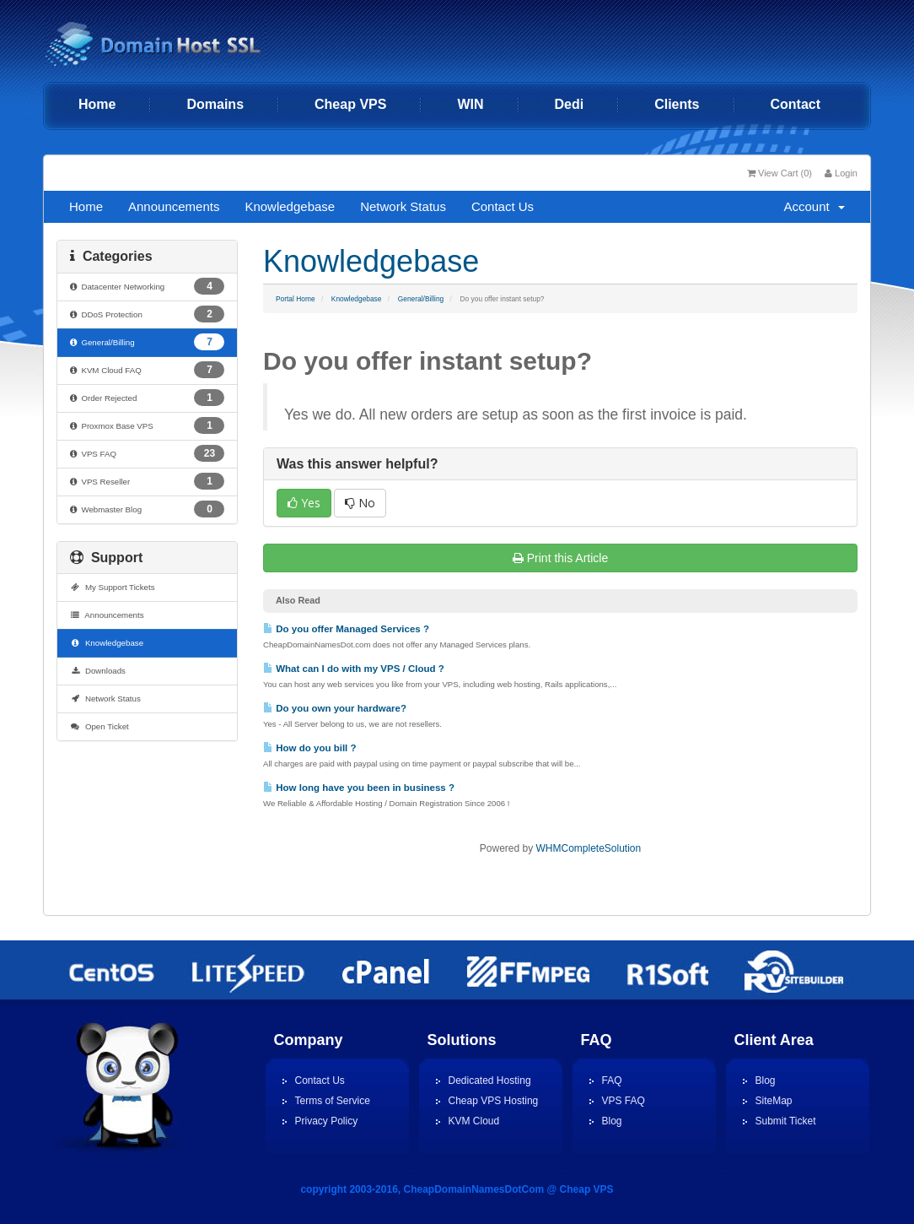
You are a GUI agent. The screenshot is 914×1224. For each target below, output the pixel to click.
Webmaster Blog (147, 509)
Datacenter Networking (147, 286)
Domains (215, 104)
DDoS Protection (147, 314)
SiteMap (774, 1101)
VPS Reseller (147, 481)
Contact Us (502, 206)
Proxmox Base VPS (147, 425)
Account (814, 206)
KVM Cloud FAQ (147, 369)
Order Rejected (147, 397)
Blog (612, 1121)
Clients (676, 104)
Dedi (569, 104)
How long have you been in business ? (358, 788)
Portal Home (295, 299)
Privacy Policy (326, 1121)
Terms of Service (332, 1101)
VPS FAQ (147, 453)
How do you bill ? (310, 748)
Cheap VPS (350, 104)
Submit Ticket (785, 1121)
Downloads (98, 670)
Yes (304, 503)
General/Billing (421, 299)
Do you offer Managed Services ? (346, 629)
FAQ (612, 1080)
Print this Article (560, 558)
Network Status (403, 206)
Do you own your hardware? (334, 708)
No (360, 503)
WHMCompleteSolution (588, 848)
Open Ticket (99, 726)
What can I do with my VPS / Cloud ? (353, 668)
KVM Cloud (474, 1121)
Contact (796, 104)
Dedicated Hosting (490, 1080)
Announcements (173, 206)
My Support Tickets (112, 587)
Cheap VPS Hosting (494, 1101)
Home (97, 104)
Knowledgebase (290, 206)
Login (841, 173)
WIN (470, 104)
